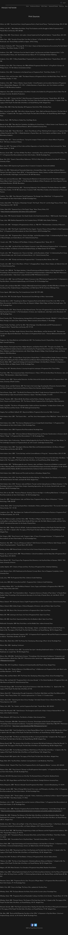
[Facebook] (32, 925)
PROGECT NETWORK (9, 8)
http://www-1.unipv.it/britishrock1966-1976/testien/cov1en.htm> (31, 275)
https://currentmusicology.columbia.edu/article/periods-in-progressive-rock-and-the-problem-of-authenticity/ (31, 811)
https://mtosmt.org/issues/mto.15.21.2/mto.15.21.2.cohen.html (18, 211)
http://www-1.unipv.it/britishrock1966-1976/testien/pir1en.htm (30, 726)
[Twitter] (35, 925)
